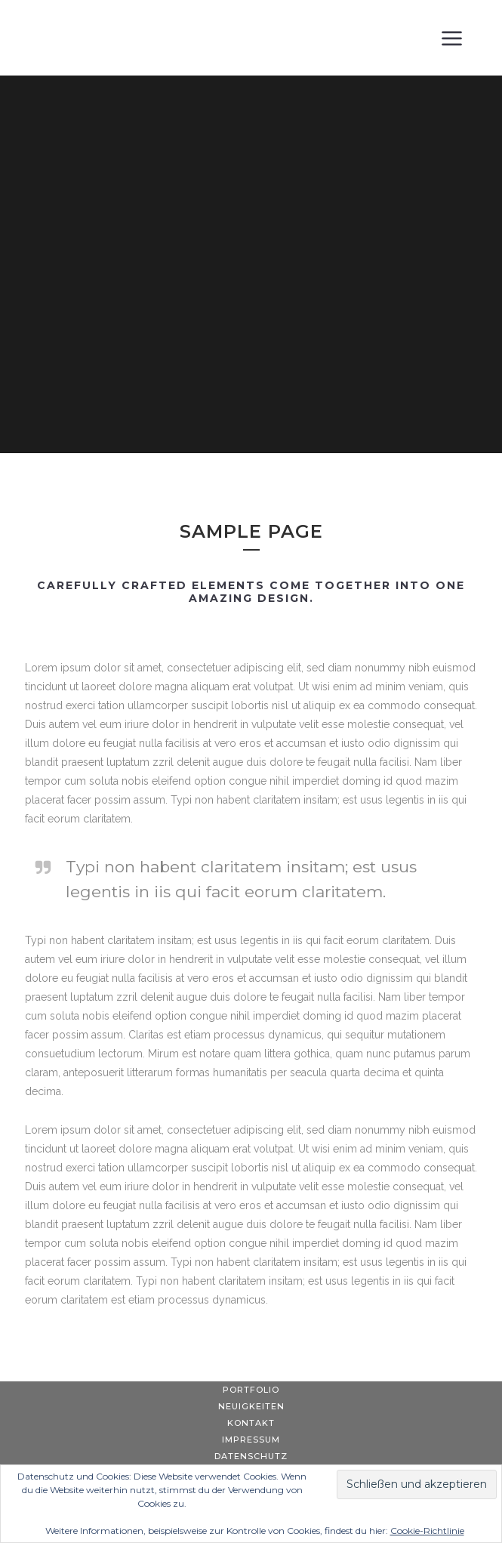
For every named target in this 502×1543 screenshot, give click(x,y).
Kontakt (251, 1423)
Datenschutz (251, 1456)
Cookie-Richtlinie (427, 1530)
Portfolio (251, 1389)
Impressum (251, 1439)
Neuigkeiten (251, 1406)
